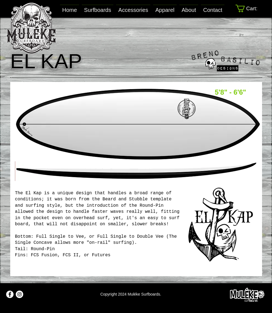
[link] (250, 8)
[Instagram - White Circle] (19, 294)
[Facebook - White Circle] (10, 294)
